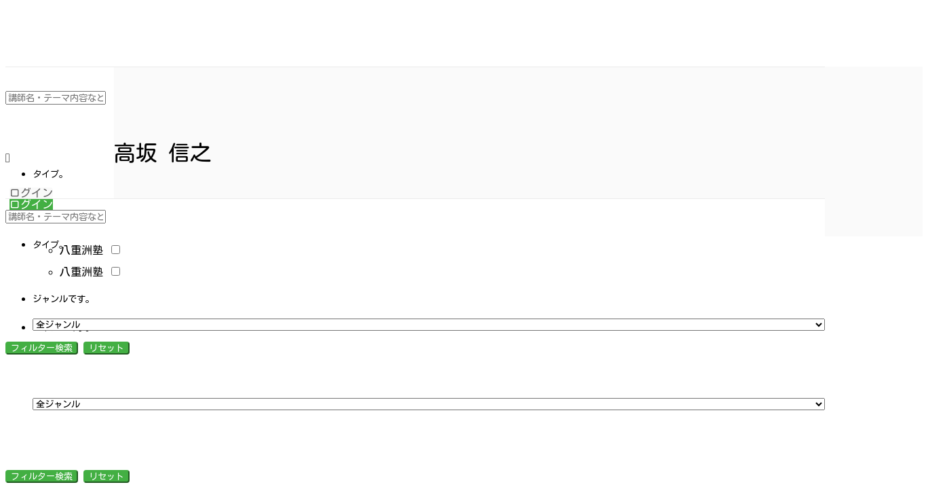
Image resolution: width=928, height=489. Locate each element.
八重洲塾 (90, 249)
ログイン (31, 192)
